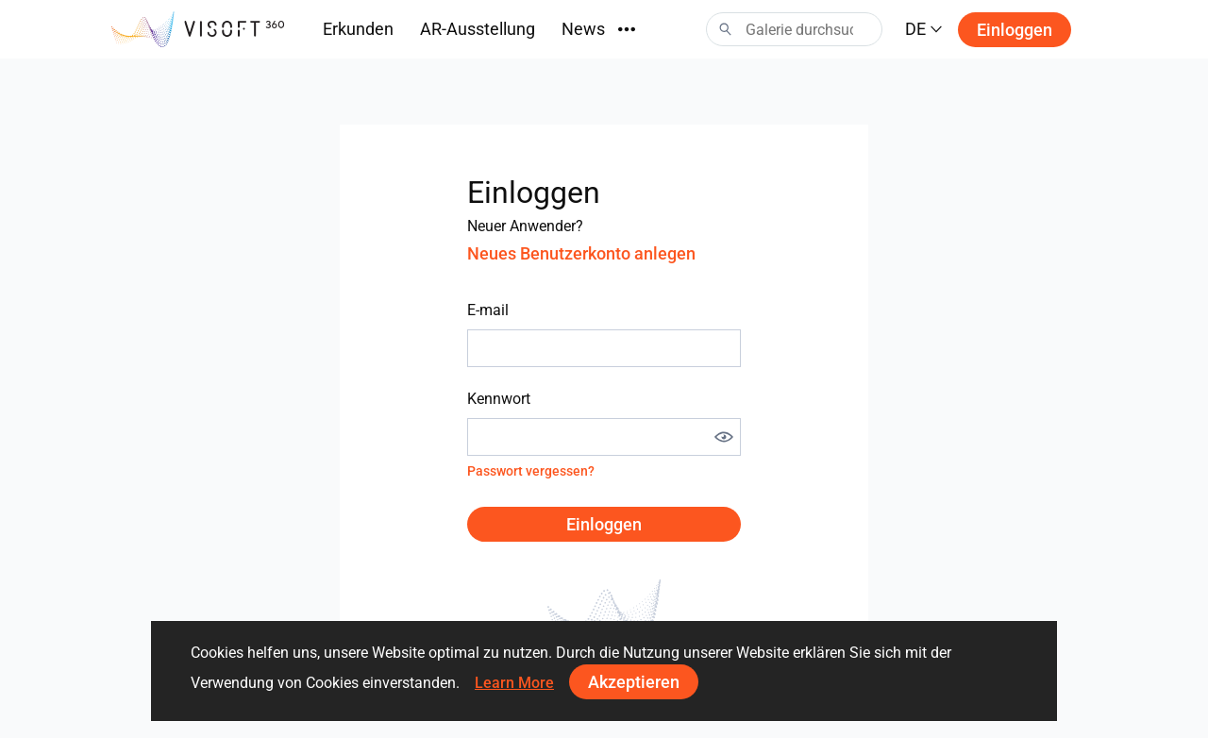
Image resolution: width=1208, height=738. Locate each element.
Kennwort (498, 399)
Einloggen (1014, 30)
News (583, 29)
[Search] (794, 29)
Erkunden (358, 29)
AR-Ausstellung (477, 29)
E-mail (488, 310)
